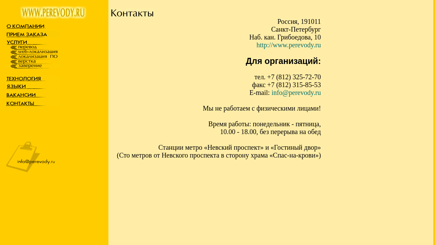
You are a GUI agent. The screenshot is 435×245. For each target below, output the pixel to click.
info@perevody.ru (296, 92)
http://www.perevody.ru (289, 45)
